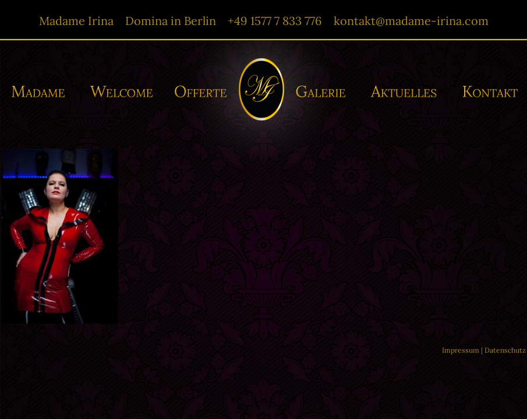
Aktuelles (406, 91)
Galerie (324, 91)
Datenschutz (505, 350)
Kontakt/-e (486, 91)
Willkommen (122, 91)
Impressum (460, 350)
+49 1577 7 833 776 (275, 20)
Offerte (199, 91)
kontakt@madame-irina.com (411, 20)
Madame (42, 91)
